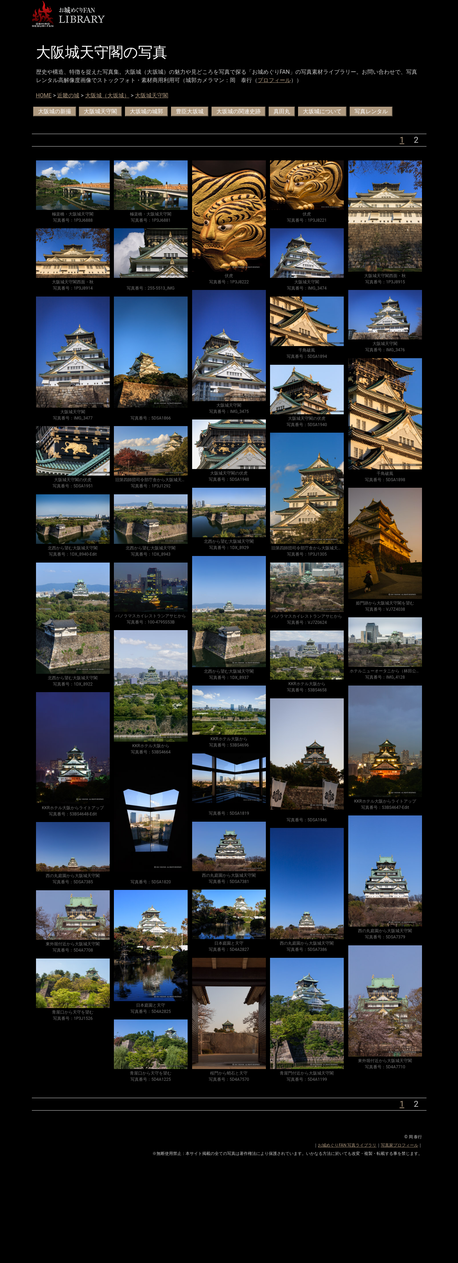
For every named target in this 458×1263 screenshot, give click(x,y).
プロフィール (274, 80)
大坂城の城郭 (146, 111)
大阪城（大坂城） (107, 95)
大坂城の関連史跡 (238, 111)
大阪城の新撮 (54, 111)
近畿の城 (68, 95)
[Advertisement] (229, 1214)
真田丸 (281, 111)
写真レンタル (371, 111)
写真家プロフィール (399, 1145)
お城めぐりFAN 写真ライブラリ (347, 1145)
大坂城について (322, 111)
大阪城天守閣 (151, 95)
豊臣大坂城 (190, 111)
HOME (44, 95)
